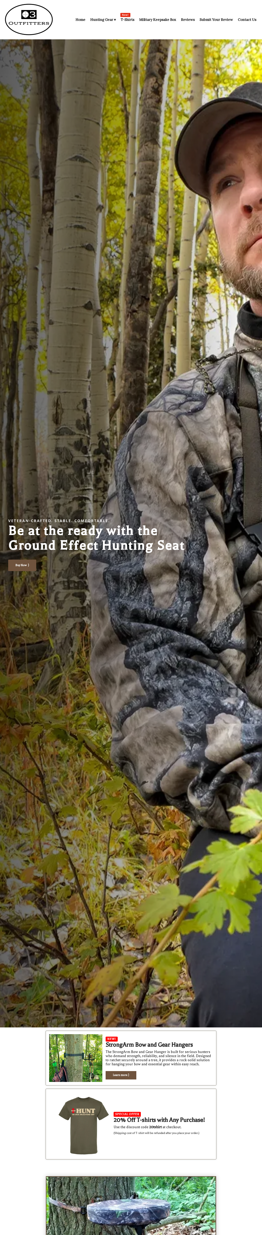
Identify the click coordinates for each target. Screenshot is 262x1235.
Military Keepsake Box (157, 20)
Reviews (188, 20)
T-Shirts (127, 20)
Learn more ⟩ (121, 1075)
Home (80, 20)
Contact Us (247, 20)
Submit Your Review (216, 20)
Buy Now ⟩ (22, 565)
